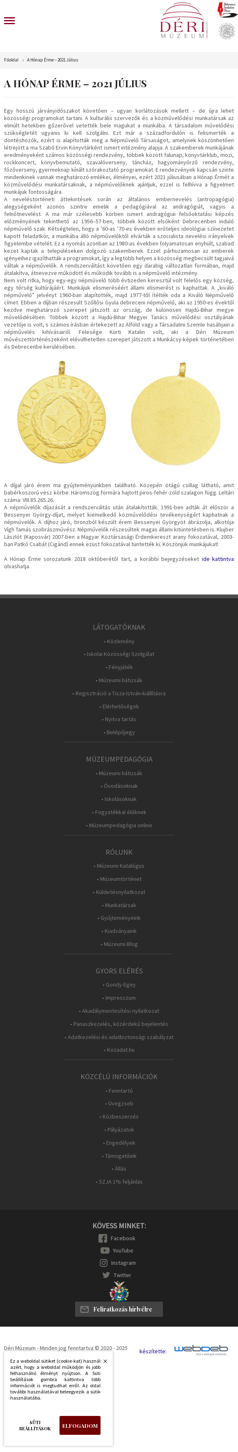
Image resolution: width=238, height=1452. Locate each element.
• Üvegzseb (119, 1103)
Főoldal (11, 60)
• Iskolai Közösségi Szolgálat (119, 654)
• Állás (119, 1168)
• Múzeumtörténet (119, 879)
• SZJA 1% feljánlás (119, 1181)
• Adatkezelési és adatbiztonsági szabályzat (119, 1037)
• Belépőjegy (119, 732)
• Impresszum (119, 997)
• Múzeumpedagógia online (119, 825)
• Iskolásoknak (119, 799)
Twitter (122, 1275)
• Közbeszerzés (119, 1116)
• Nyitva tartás (119, 719)
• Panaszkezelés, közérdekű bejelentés (119, 1024)
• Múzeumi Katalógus (119, 865)
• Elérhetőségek (119, 706)
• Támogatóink (119, 1156)
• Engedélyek (119, 1142)
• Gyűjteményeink (119, 917)
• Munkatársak (119, 905)
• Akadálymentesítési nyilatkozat (119, 1010)
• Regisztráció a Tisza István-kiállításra (119, 693)
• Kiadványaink (119, 931)
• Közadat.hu (119, 1049)
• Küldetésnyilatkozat (119, 892)
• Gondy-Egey (119, 984)
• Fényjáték (119, 667)
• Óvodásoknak (119, 786)
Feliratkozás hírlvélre (122, 1309)
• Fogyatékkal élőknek (119, 812)
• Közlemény (119, 641)
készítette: (153, 1351)
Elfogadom (80, 1425)
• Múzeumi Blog (119, 944)
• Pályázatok (119, 1129)
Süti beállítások (35, 1425)
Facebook (123, 1238)
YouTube (123, 1250)
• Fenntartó (119, 1090)
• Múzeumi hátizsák (119, 680)
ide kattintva (218, 559)
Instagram (123, 1262)
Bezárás (101, 1363)
